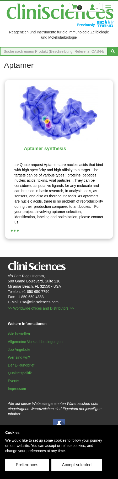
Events (13, 381)
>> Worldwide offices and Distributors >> (41, 308)
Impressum (17, 389)
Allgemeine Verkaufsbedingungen (35, 342)
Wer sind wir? (19, 357)
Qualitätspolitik (20, 373)
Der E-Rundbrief (21, 365)
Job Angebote (19, 349)
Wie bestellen (19, 334)
